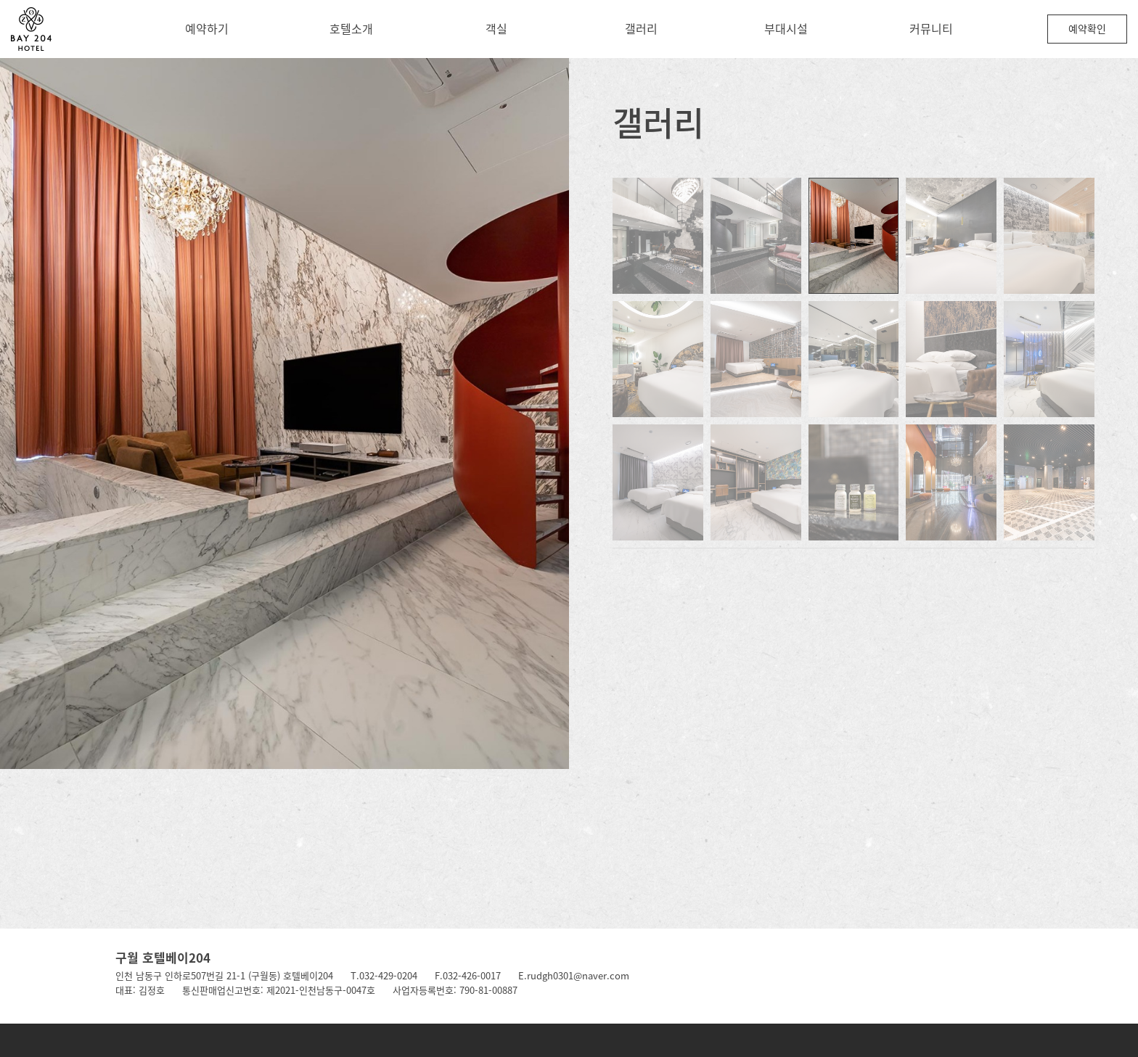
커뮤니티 (931, 28)
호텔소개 (351, 28)
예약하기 (207, 28)
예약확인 (1087, 28)
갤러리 (641, 28)
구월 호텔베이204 (162, 957)
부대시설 (786, 28)
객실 (496, 28)
